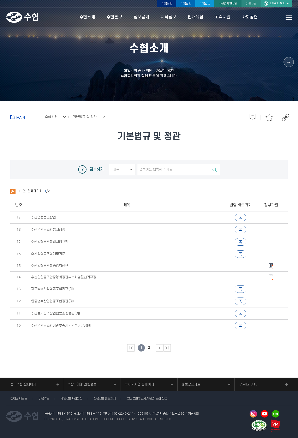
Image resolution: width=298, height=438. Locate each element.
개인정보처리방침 (71, 398)
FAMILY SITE (248, 384)
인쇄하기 (252, 117)
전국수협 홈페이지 (23, 384)
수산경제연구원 (228, 3)
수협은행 (166, 3)
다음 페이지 (159, 348)
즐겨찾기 (269, 117)
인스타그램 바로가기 (253, 414)
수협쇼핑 (204, 3)
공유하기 (285, 117)
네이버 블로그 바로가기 (275, 414)
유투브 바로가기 (264, 414)
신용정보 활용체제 (105, 398)
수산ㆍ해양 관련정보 (81, 384)
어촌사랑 (251, 3)
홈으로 (25, 117)
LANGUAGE (277, 3)
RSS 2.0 (13, 191)
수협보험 (185, 3)
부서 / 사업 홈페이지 (139, 384)
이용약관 (43, 398)
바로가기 (240, 217)
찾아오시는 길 (18, 398)
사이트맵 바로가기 (289, 17)
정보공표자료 (191, 384)
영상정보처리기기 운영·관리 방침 (147, 398)
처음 (131, 348)
